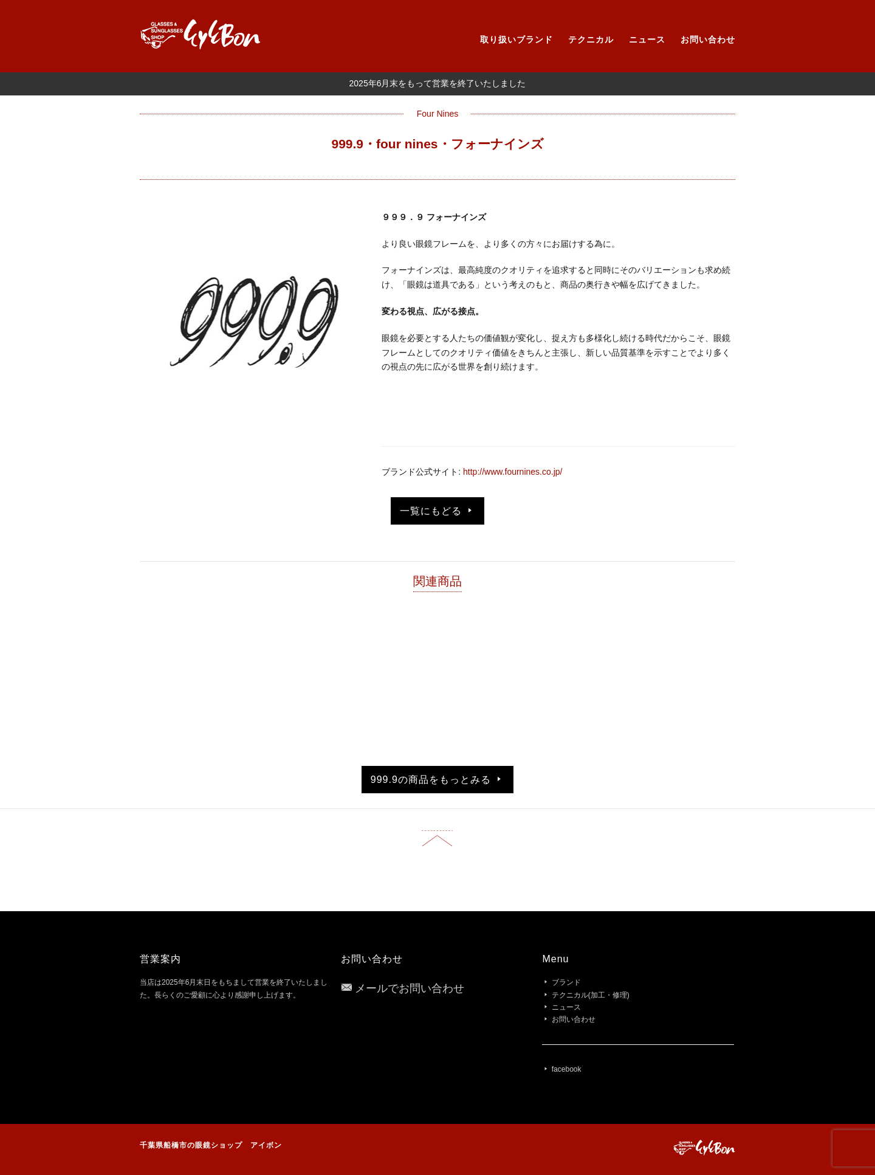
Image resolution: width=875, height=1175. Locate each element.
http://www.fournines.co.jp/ (512, 472)
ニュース (647, 39)
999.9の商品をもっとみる (437, 779)
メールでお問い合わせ (409, 988)
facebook (567, 1069)
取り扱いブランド (516, 39)
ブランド (566, 982)
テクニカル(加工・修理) (591, 995)
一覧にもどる (437, 510)
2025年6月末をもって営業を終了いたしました (437, 83)
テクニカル (591, 39)
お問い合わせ (708, 39)
